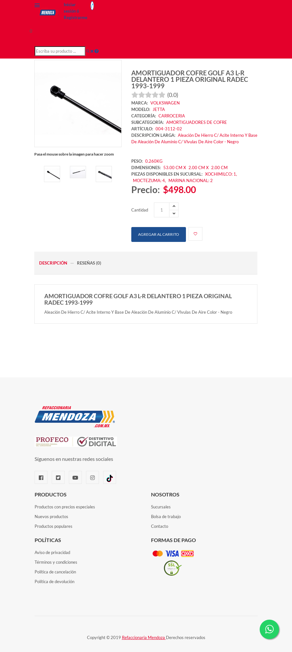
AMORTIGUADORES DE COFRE (196, 122)
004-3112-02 (169, 128)
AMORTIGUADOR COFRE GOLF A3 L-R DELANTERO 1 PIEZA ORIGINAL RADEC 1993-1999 (189, 79)
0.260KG (154, 161)
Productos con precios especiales (65, 506)
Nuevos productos (51, 516)
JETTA (159, 109)
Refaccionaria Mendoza (144, 637)
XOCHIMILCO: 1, (221, 174)
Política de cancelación (55, 571)
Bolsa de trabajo (166, 516)
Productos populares (53, 526)
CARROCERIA (171, 115)
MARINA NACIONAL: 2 (190, 180)
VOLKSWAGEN (165, 102)
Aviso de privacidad (52, 552)
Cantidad (139, 209)
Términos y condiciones (56, 562)
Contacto (159, 526)
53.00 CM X (174, 167)
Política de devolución (54, 581)
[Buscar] (88, 51)
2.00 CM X (199, 167)
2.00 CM (219, 167)
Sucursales (161, 506)
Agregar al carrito (158, 234)
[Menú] (37, 6)
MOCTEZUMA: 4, (150, 180)
